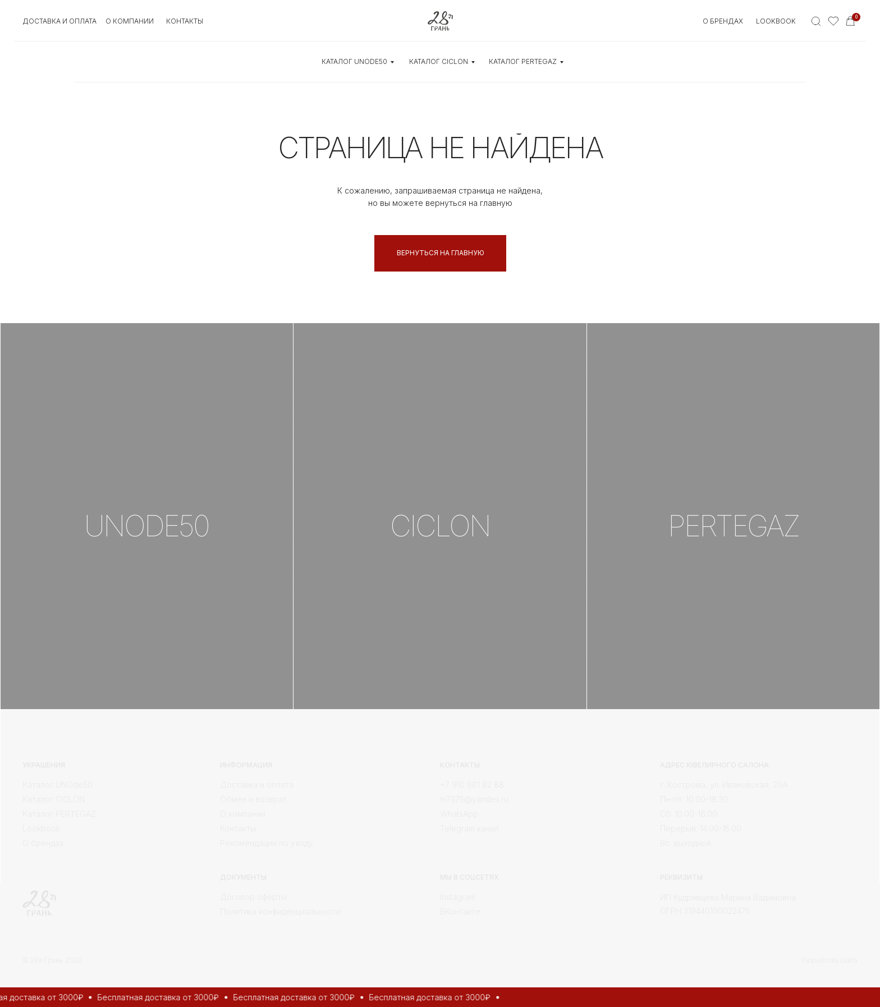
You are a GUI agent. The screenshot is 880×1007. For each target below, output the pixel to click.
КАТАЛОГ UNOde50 (354, 61)
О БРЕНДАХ (723, 21)
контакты (184, 21)
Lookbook (776, 21)
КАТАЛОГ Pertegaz (523, 61)
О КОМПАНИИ (130, 21)
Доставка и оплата (59, 21)
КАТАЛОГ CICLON (438, 61)
